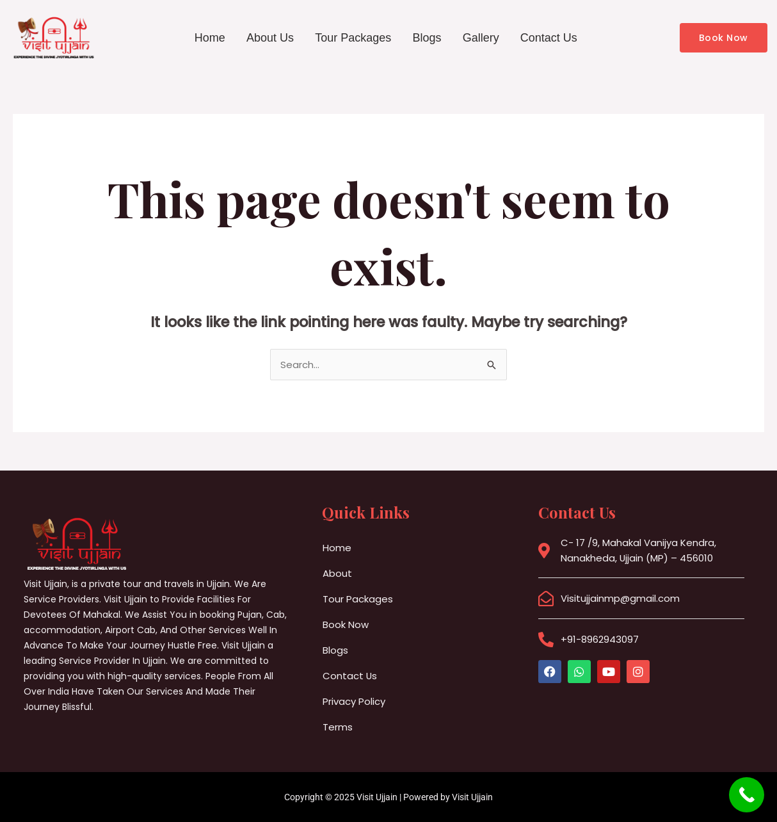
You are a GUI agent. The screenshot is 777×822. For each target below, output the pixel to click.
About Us (269, 37)
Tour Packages (353, 37)
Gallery (481, 37)
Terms (338, 727)
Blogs (427, 37)
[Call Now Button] (746, 794)
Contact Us (550, 37)
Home (208, 37)
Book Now (346, 624)
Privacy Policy (354, 701)
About (337, 573)
